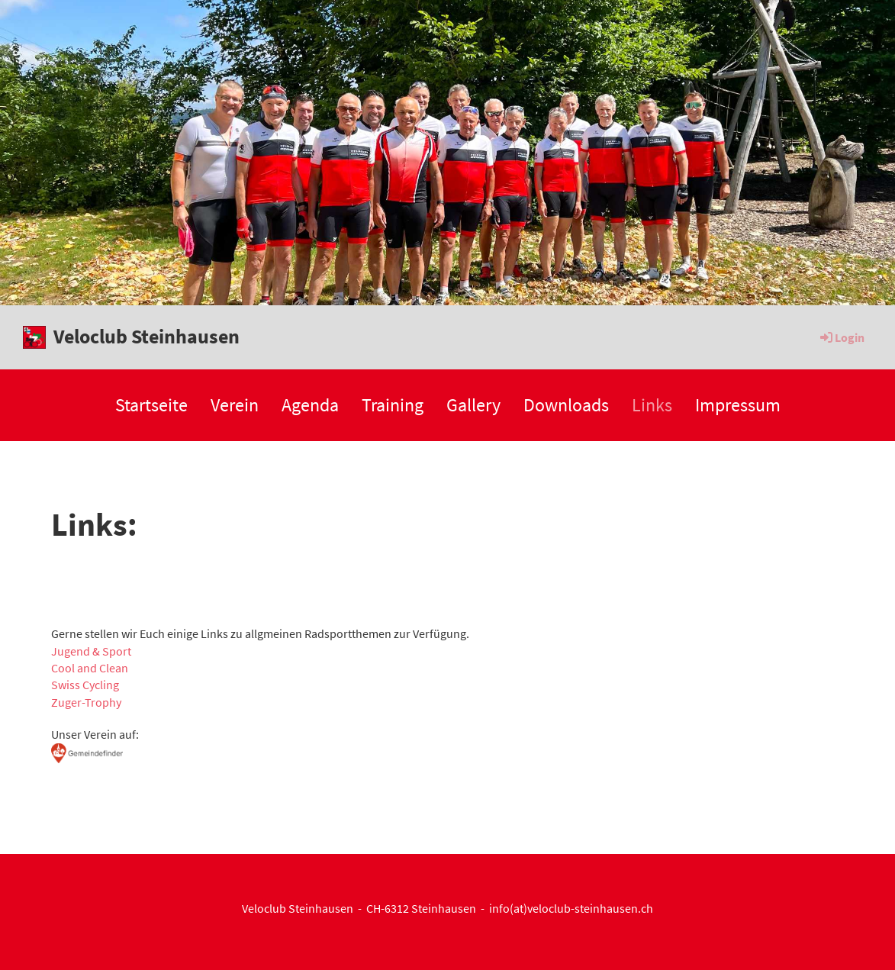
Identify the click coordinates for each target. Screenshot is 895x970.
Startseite (151, 405)
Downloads (566, 405)
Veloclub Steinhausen (146, 336)
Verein (235, 405)
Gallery (473, 405)
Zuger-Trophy (86, 702)
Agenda (310, 405)
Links (652, 405)
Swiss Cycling (85, 684)
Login (841, 337)
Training (392, 405)
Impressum (738, 405)
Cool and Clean (89, 667)
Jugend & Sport (91, 651)
